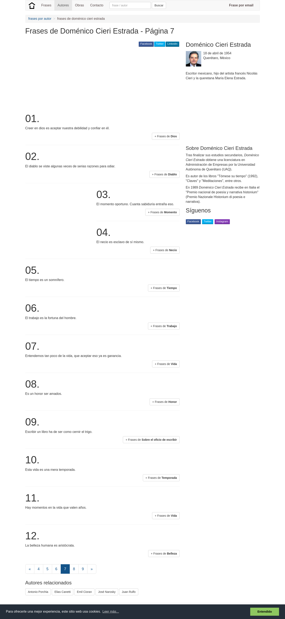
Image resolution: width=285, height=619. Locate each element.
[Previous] (29, 569)
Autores (63, 5)
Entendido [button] (264, 611)
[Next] (91, 569)
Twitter (160, 43)
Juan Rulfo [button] (129, 591)
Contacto (96, 5)
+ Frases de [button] (166, 136)
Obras (79, 5)
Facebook (146, 43)
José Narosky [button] (107, 591)
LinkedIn (172, 43)
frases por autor (39, 18)
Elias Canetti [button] (63, 591)
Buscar (159, 5)
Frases (46, 5)
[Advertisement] (100, 79)
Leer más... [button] (110, 611)
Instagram (222, 221)
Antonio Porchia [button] (38, 591)
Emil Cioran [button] (84, 591)
